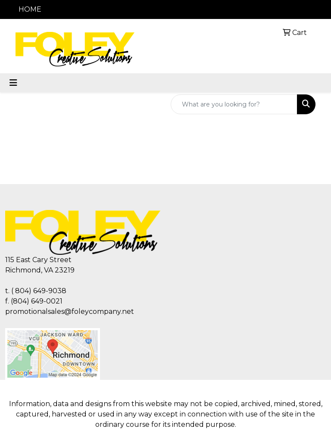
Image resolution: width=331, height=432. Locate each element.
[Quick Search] (234, 104)
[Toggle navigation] (13, 83)
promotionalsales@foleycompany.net (69, 311)
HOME (30, 9)
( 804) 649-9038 (38, 291)
